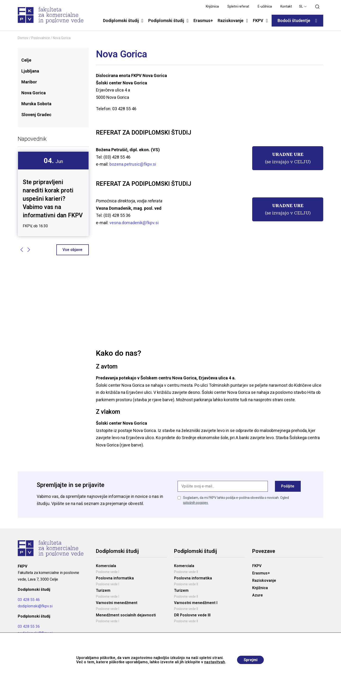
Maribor (29, 81)
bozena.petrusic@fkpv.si (132, 164)
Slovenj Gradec (36, 114)
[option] (53, 194)
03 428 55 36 (29, 627)
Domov (23, 38)
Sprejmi (250, 660)
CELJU (301, 161)
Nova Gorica (33, 92)
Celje (26, 60)
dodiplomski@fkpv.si (35, 606)
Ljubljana (30, 70)
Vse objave (72, 249)
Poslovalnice (40, 38)
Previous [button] (21, 249)
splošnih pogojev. (195, 503)
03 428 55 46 (29, 600)
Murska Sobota (36, 103)
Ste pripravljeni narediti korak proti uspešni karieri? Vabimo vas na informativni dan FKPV (53, 199)
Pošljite (287, 486)
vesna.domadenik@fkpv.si (134, 222)
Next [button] (28, 249)
